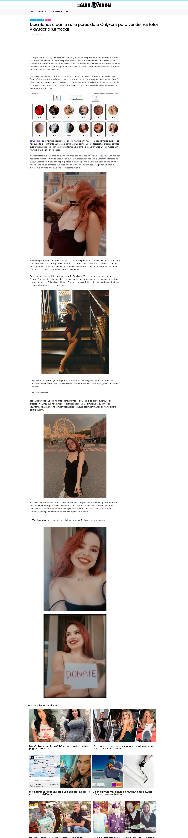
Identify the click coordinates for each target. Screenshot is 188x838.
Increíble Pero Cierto (37, 20)
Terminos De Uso (110, 827)
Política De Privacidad (91, 827)
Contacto (76, 827)
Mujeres (47, 20)
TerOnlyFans (35, 141)
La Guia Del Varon (94, 5)
